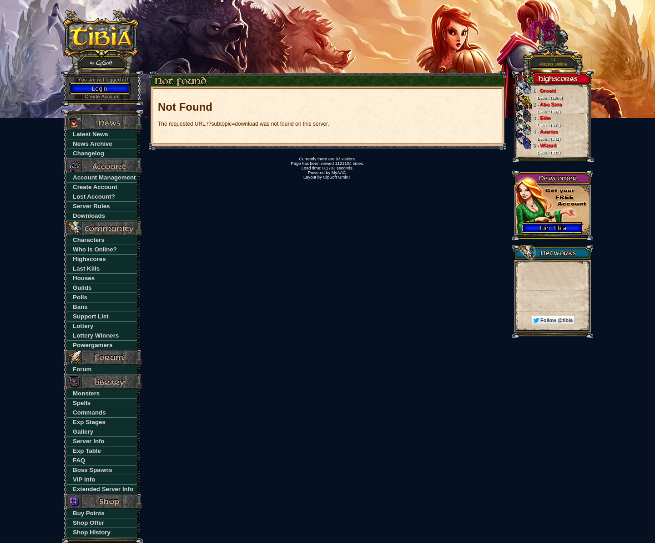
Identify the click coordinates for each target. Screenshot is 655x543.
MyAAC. (339, 172)
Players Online (553, 62)
